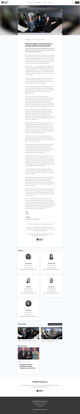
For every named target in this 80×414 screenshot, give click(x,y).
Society (37, 219)
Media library (38, 2)
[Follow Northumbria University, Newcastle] (77, 2)
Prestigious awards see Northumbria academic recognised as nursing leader (27, 366)
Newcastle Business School (30, 219)
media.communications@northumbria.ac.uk (42, 234)
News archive (30, 2)
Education (27, 213)
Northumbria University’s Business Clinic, (46, 66)
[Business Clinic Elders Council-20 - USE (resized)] (28, 333)
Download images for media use (55, 324)
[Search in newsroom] (72, 2)
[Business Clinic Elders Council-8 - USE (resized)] (51, 333)
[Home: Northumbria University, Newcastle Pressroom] (5, 3)
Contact (50, 2)
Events (44, 2)
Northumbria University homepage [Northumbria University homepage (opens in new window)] (40, 409)
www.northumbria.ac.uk (42, 230)
